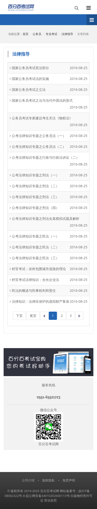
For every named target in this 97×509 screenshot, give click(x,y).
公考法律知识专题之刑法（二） (35, 186)
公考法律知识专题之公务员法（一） (39, 135)
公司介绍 (28, 480)
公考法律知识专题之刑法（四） (35, 207)
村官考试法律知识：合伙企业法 (35, 279)
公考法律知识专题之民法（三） (35, 258)
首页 (25, 34)
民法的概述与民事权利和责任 (34, 290)
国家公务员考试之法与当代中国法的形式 (42, 100)
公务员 (37, 34)
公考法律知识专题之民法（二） (35, 247)
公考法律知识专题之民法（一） (35, 236)
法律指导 (67, 34)
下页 (19, 315)
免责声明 (68, 480)
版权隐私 (48, 480)
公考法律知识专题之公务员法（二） (39, 146)
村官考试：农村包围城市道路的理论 (39, 268)
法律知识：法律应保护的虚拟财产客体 (40, 301)
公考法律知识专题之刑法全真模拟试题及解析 (45, 218)
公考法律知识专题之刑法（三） (35, 196)
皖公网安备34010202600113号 (48, 496)
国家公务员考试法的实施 (30, 78)
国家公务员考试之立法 (29, 89)
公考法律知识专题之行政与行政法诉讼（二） (45, 157)
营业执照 (50, 500)
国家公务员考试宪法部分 (30, 67)
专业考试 (51, 34)
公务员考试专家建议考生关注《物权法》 (42, 118)
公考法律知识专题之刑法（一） (35, 175)
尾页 (33, 315)
